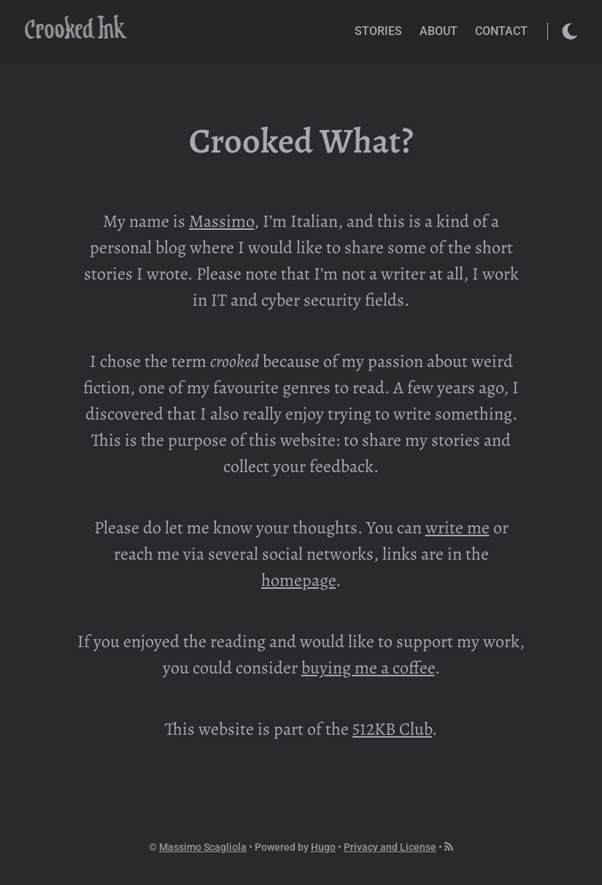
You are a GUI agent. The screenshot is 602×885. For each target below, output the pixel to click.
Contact (501, 31)
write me (457, 527)
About (439, 31)
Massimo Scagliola (203, 847)
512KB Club (392, 729)
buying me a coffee (368, 667)
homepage (298, 580)
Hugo (323, 847)
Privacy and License (390, 847)
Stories (378, 31)
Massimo (221, 221)
